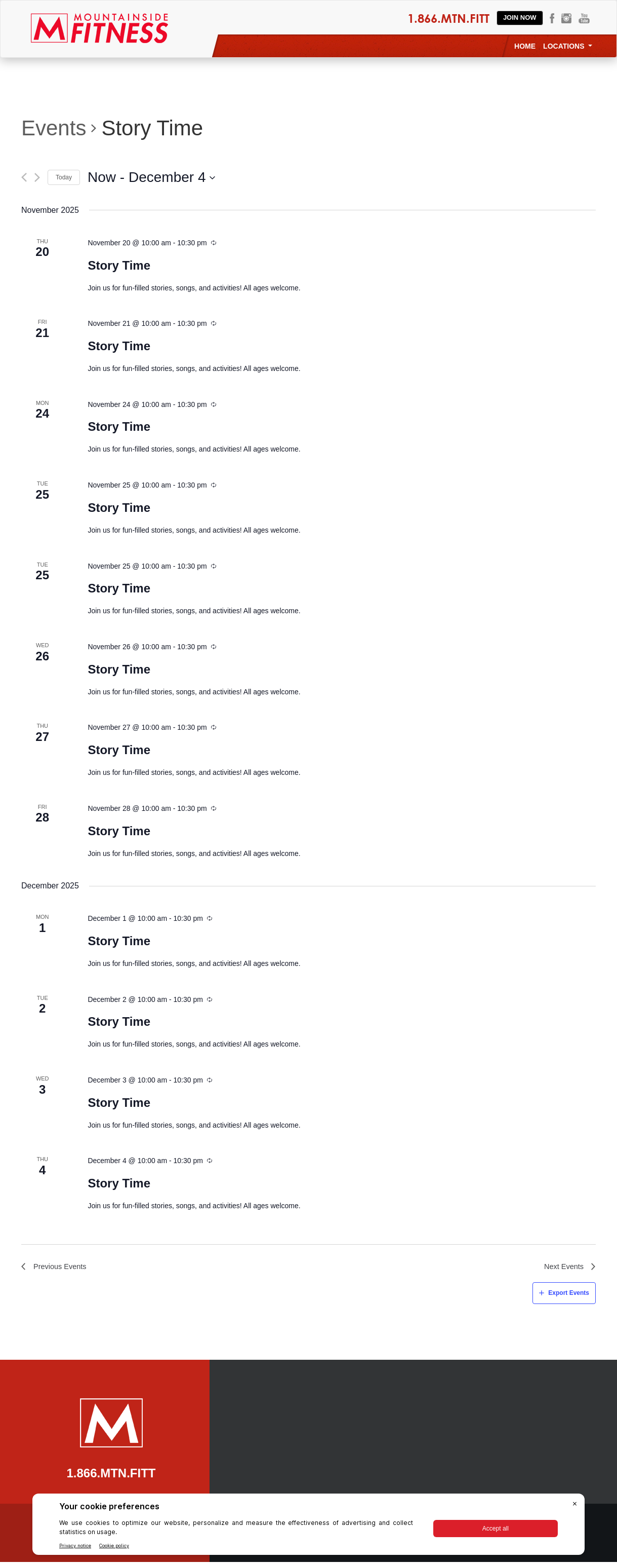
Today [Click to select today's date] (64, 177)
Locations (567, 46)
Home (525, 46)
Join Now (520, 17)
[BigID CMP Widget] (308, 1526)
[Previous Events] (24, 177)
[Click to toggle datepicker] (152, 177)
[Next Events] (37, 177)
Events (53, 128)
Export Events (568, 1294)
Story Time (119, 265)
